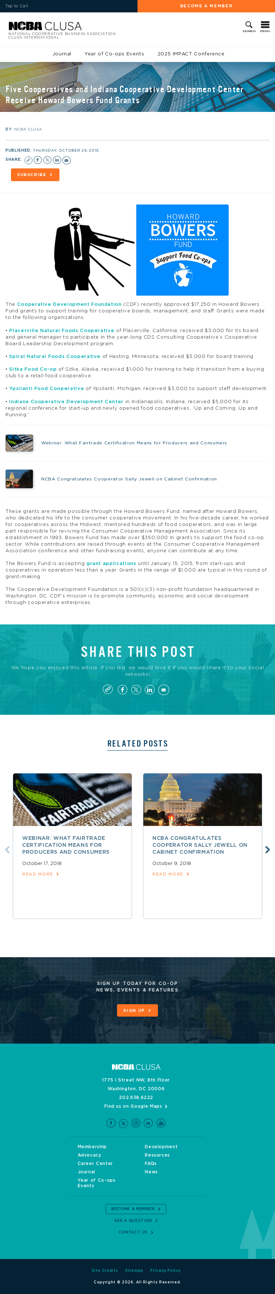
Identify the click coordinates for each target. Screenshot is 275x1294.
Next (267, 849)
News (151, 1172)
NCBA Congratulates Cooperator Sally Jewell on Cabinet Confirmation (200, 845)
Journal (62, 54)
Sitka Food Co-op (33, 369)
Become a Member (206, 6)
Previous (7, 849)
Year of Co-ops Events (114, 54)
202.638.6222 (136, 1097)
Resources (157, 1155)
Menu (265, 31)
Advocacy (89, 1155)
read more (37, 874)
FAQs (151, 1163)
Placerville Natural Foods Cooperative (61, 330)
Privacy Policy (165, 1270)
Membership (92, 1147)
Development (161, 1147)
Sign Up (134, 1011)
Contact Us (133, 1232)
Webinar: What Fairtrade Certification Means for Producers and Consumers (66, 845)
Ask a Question (133, 1221)
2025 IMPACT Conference (191, 54)
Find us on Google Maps (133, 1106)
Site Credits (105, 1270)
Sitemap (134, 1270)
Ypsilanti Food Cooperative (46, 388)
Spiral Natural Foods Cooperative (55, 356)
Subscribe (32, 175)
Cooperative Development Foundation (69, 304)
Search (249, 31)
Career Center (95, 1163)
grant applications (111, 563)
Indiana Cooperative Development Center (66, 401)
